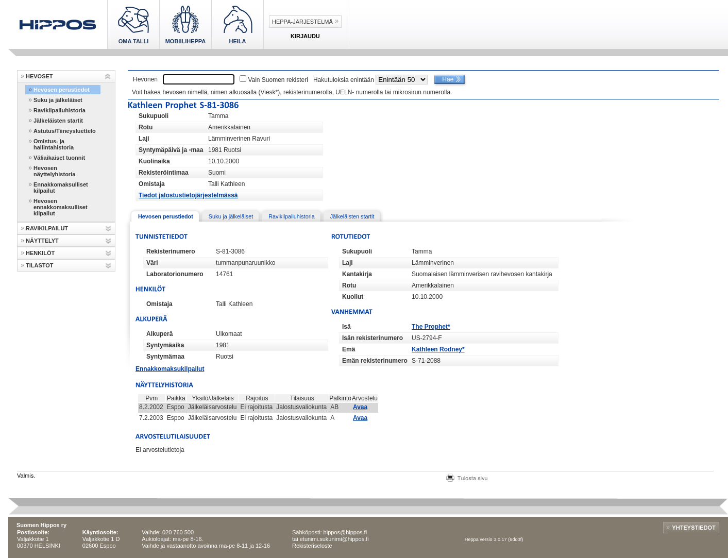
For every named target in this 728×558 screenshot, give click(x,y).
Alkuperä (159, 333)
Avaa (360, 407)
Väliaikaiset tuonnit (59, 158)
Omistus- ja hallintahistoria (53, 144)
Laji (144, 138)
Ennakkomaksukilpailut (170, 369)
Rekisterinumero (170, 251)
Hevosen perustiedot (61, 90)
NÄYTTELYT (42, 241)
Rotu (146, 127)
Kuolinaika (154, 161)
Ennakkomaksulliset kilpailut (60, 187)
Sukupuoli (153, 116)
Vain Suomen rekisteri (278, 79)
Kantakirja (357, 274)
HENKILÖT (40, 253)
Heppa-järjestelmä (302, 22)
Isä (346, 326)
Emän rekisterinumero (375, 360)
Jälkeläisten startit (58, 120)
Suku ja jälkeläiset (57, 100)
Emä (348, 349)
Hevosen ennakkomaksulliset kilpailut (60, 207)
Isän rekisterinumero (372, 338)
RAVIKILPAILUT (47, 228)
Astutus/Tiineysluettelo (64, 131)
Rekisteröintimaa (164, 172)
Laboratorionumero (175, 274)
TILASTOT (40, 265)
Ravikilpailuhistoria (59, 110)
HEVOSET (39, 76)
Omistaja (152, 184)
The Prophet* (431, 326)
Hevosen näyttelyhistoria (54, 171)
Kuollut (352, 296)
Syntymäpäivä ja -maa (171, 150)
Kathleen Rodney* (438, 349)
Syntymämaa (165, 356)
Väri (152, 262)
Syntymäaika (165, 345)
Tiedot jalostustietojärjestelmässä (188, 195)
